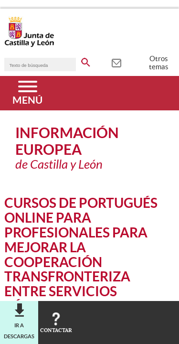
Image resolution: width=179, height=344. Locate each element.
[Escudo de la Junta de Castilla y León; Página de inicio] (29, 45)
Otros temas (158, 62)
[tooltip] (116, 62)
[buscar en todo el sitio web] (86, 60)
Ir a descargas (19, 330)
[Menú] (27, 93)
